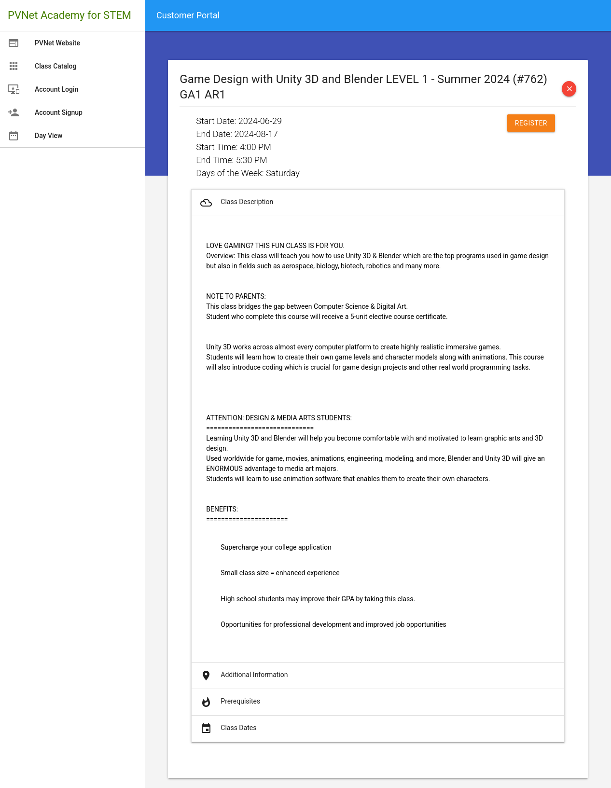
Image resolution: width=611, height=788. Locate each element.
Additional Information (243, 675)
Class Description (236, 202)
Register (531, 123)
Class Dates (227, 728)
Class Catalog (42, 66)
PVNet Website (44, 43)
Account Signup (45, 112)
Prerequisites (229, 702)
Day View (35, 135)
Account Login (43, 89)
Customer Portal (188, 15)
